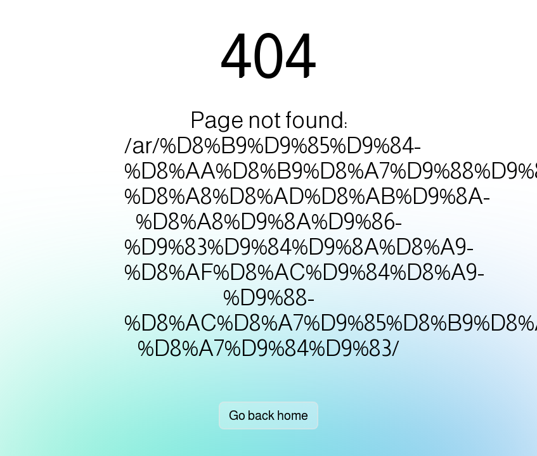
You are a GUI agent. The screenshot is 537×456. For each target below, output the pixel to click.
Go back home (268, 415)
